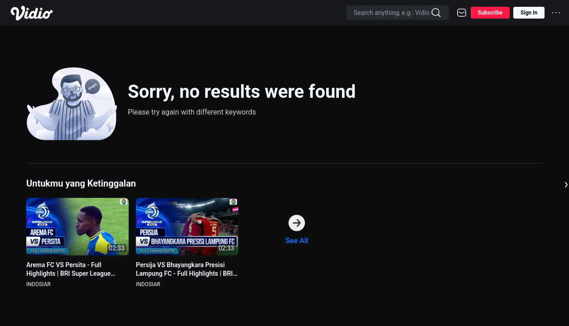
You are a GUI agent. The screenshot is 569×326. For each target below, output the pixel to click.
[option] (77, 243)
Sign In (529, 13)
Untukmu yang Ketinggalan (81, 183)
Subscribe (490, 13)
